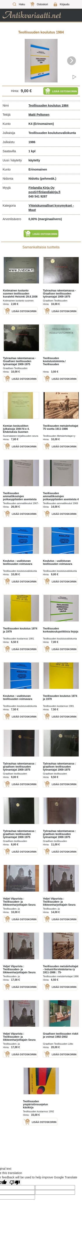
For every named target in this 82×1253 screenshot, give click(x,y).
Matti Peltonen (38, 114)
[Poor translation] (14, 1182)
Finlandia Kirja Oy (41, 187)
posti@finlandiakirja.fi (44, 192)
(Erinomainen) (43, 123)
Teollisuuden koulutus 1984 (48, 105)
